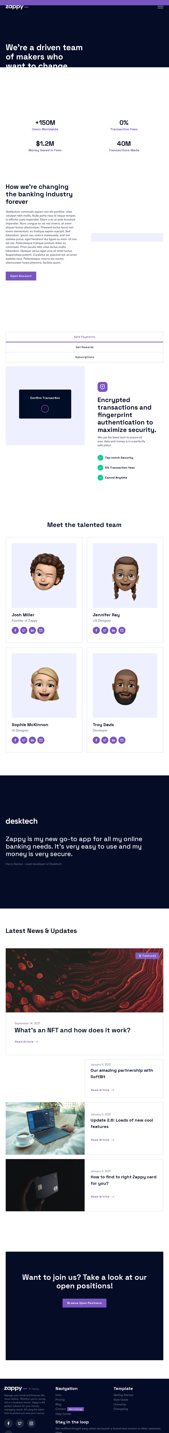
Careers (60, 1409)
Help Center (63, 1414)
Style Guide (121, 1399)
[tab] (84, 337)
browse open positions (84, 1303)
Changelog (121, 1409)
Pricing (60, 1399)
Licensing (120, 1404)
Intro (58, 1395)
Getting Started (123, 1395)
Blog (58, 1404)
